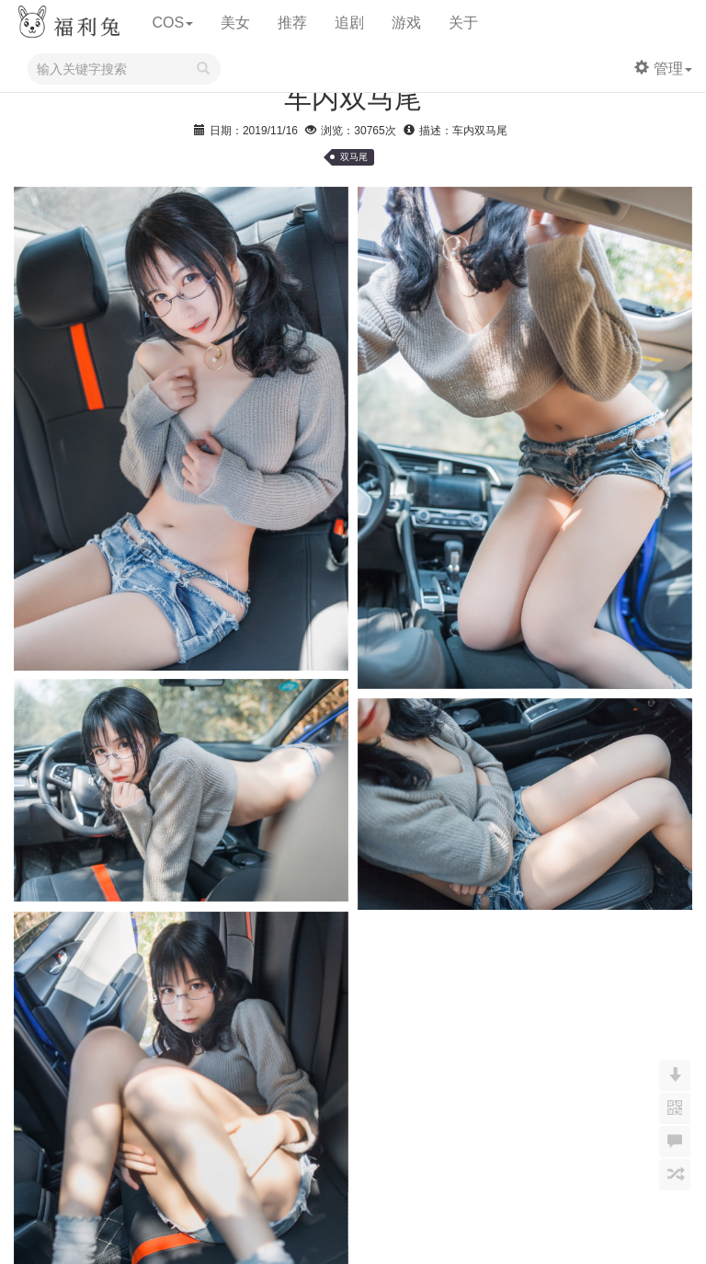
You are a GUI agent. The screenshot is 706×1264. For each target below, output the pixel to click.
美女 (235, 22)
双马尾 (354, 157)
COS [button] (172, 22)
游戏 (406, 22)
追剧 (349, 22)
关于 (463, 22)
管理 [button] (663, 68)
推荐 (292, 22)
